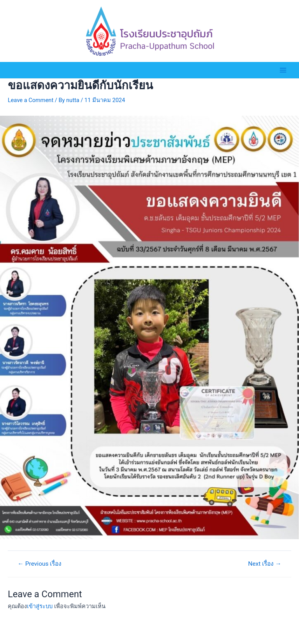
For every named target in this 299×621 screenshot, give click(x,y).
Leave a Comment (30, 100)
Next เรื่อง (264, 564)
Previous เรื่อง (40, 564)
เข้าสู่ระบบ (40, 606)
